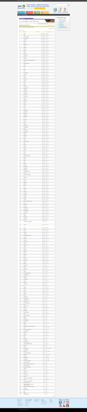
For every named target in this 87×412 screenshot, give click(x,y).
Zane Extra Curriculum (45, 12)
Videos (55, 10)
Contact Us (41, 0)
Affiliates (37, 0)
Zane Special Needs (37, 12)
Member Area (43, 402)
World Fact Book (24, 14)
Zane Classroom (21, 12)
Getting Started (43, 400)
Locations (35, 401)
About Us (18, 400)
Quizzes (60, 10)
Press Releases (27, 401)
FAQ (31, 0)
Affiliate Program (20, 403)
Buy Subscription (27, 0)
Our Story (21, 0)
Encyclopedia (62, 25)
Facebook (26, 402)
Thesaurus (61, 24)
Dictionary (61, 22)
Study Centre (65, 10)
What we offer (19, 402)
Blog (34, 0)
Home (18, 0)
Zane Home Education (29, 12)
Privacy (51, 402)
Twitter (26, 403)
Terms (51, 401)
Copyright (51, 400)
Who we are (19, 401)
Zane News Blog (28, 400)
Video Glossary (62, 21)
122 (23, 30)
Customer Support (44, 403)
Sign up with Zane (39, 8)
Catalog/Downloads (63, 27)
